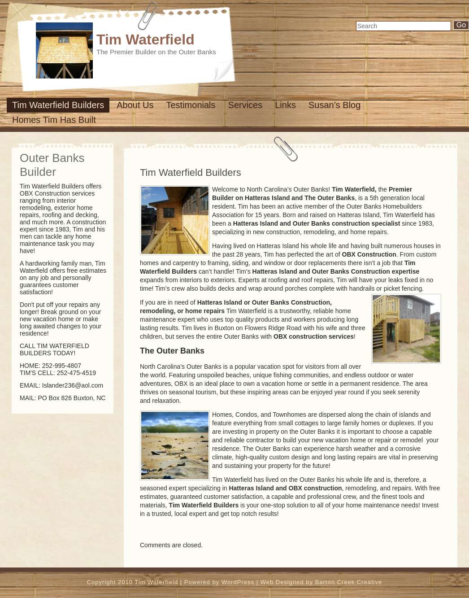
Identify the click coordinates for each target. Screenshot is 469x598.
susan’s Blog (334, 105)
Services (245, 105)
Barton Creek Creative (348, 582)
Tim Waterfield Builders (58, 105)
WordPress (237, 582)
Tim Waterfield (145, 39)
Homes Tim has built (54, 120)
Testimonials (191, 105)
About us (135, 105)
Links (285, 105)
